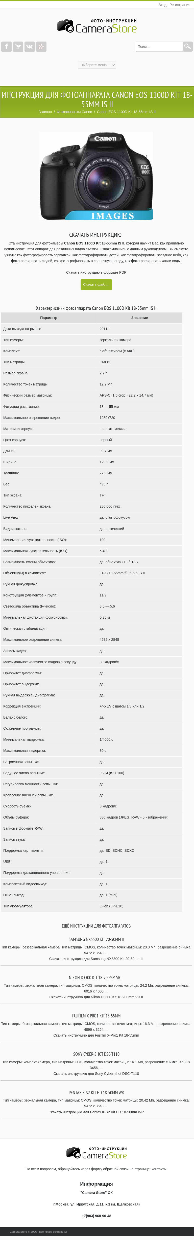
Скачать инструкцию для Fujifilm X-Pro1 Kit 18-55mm (96, 1035)
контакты (159, 1169)
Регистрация (179, 5)
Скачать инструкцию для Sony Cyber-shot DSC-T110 (96, 1074)
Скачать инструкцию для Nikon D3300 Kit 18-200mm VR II (96, 997)
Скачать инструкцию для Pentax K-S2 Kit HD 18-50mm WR (96, 1112)
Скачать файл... (96, 284)
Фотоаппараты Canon (74, 112)
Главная (45, 112)
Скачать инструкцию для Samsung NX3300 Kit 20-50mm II (96, 959)
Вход (162, 5)
